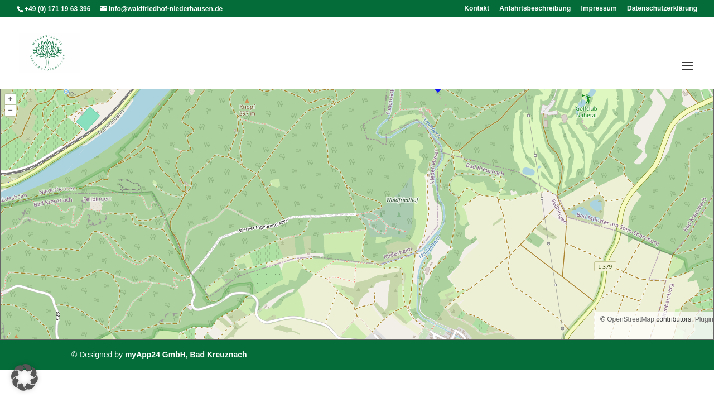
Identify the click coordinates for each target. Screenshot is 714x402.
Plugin (703, 319)
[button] (24, 377)
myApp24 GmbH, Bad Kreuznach (186, 354)
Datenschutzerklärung (662, 8)
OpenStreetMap (630, 319)
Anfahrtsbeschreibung (535, 8)
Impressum (599, 8)
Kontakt (476, 8)
